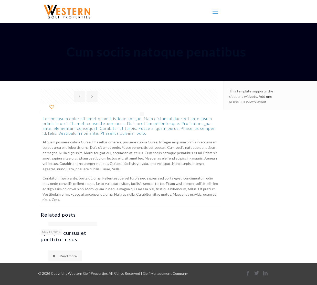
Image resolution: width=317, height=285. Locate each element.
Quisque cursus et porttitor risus (63, 236)
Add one (265, 96)
